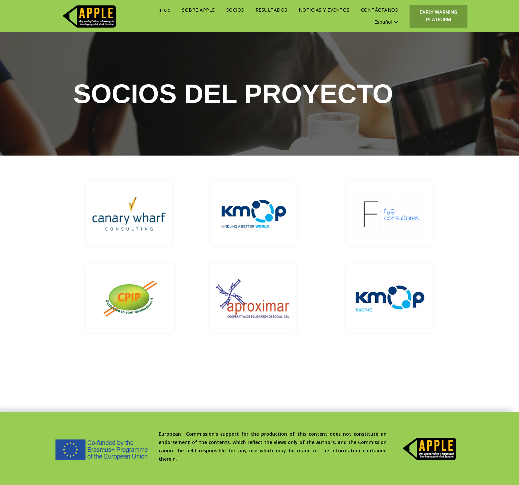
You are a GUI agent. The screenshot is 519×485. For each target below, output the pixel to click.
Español (386, 22)
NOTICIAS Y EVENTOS (324, 10)
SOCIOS (235, 10)
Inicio (164, 10)
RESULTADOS (271, 10)
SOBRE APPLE (198, 10)
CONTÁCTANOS (379, 10)
